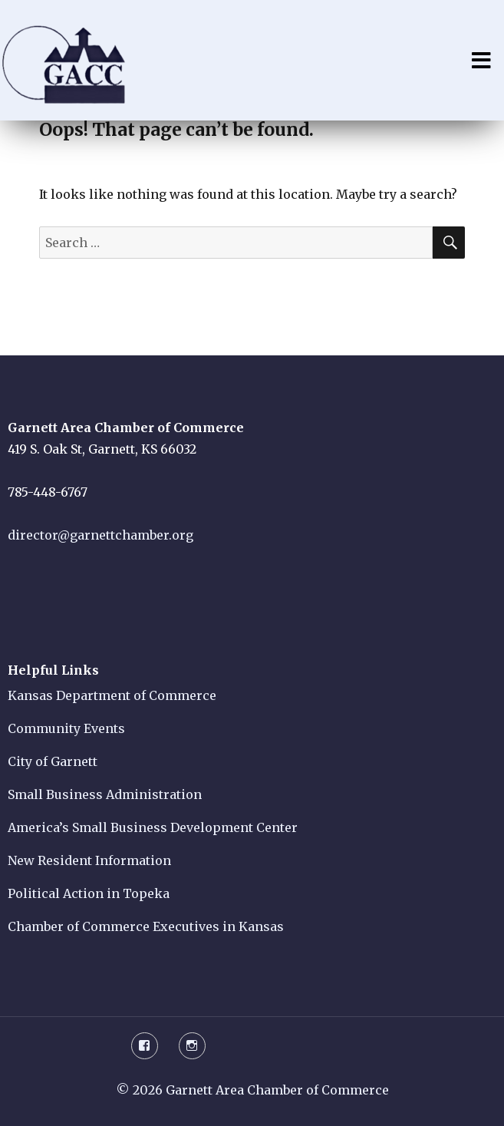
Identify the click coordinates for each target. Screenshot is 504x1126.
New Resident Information (89, 860)
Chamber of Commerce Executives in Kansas (146, 926)
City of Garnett (52, 761)
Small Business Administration (105, 794)
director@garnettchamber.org (100, 535)
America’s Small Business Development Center (153, 827)
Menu (480, 60)
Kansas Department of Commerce (112, 695)
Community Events (66, 728)
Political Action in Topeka (89, 893)
